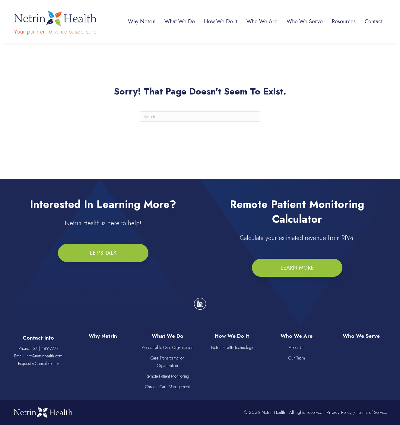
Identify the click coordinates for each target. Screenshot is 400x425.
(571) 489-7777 (44, 348)
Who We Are (297, 336)
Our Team (296, 358)
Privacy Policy (339, 412)
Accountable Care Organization (167, 347)
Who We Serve (361, 336)
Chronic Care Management (167, 387)
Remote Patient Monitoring (167, 376)
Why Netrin (103, 336)
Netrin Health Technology (232, 347)
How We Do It (232, 336)
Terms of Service (372, 412)
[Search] (200, 116)
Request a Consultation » (38, 364)
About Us (296, 347)
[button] (103, 253)
